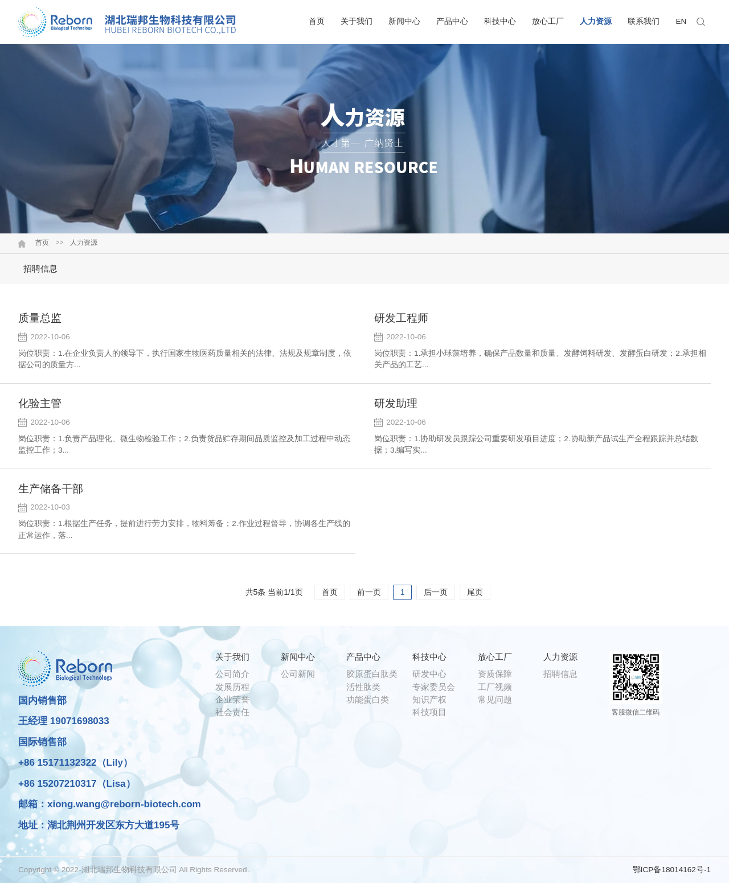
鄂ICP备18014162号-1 (672, 869)
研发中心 (429, 674)
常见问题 (495, 699)
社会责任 (232, 712)
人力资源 (596, 21)
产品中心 (452, 21)
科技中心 (500, 21)
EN (681, 21)
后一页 (436, 592)
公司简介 (232, 674)
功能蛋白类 (367, 699)
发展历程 (232, 687)
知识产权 (429, 699)
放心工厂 (548, 21)
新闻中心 (404, 21)
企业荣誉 (232, 699)
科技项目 (429, 712)
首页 (317, 21)
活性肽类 (363, 687)
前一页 (369, 592)
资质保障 (495, 674)
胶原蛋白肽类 (372, 674)
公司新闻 (298, 674)
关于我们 (356, 21)
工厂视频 (495, 687)
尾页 (475, 592)
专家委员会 (433, 687)
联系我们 (644, 21)
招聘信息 (40, 268)
